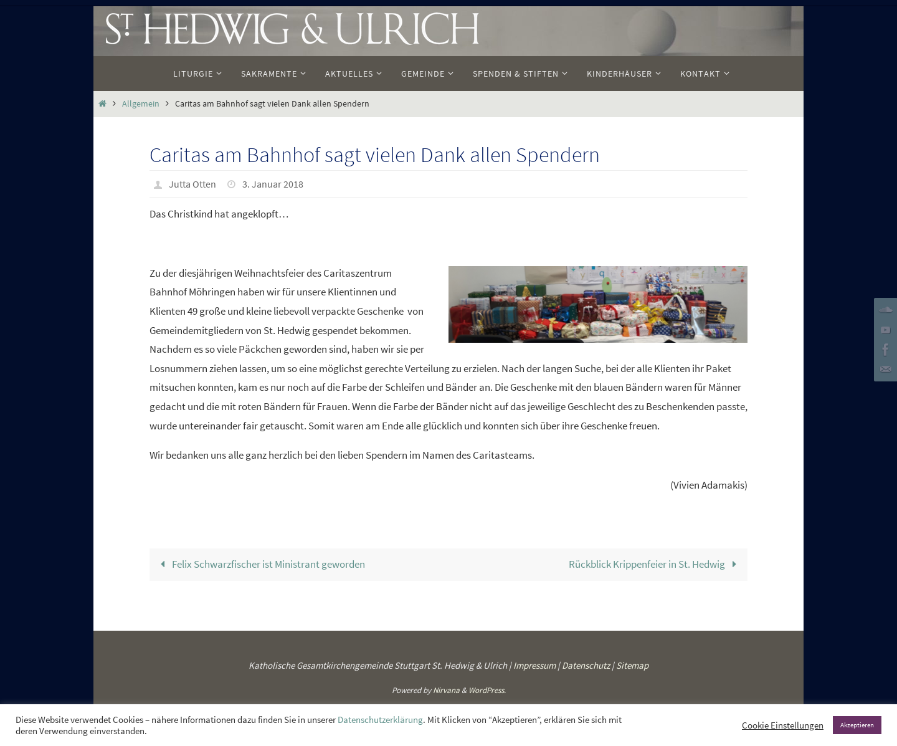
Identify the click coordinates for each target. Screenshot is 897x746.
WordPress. (487, 690)
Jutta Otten (192, 184)
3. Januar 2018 (272, 184)
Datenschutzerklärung (380, 719)
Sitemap (632, 665)
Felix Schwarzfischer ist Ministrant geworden (261, 564)
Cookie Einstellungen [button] (782, 725)
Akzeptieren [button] (857, 724)
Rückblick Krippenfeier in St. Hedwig (655, 564)
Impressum (534, 665)
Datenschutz (586, 665)
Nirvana (446, 690)
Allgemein (140, 103)
